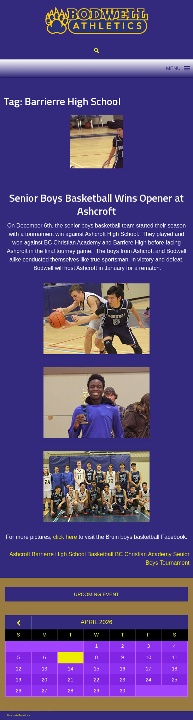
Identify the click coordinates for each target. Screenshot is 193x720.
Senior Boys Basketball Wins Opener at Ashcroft (96, 204)
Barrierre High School (59, 554)
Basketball (100, 554)
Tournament (175, 563)
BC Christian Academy (143, 554)
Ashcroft (19, 554)
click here (65, 537)
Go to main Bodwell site (18, 715)
